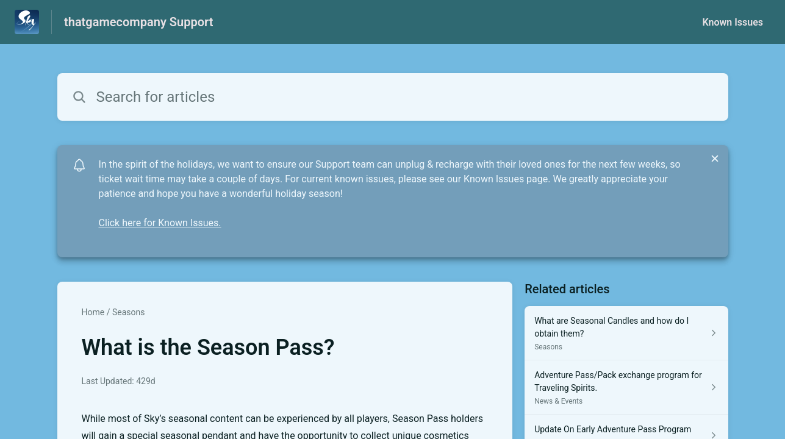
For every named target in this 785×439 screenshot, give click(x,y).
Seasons (128, 312)
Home (93, 312)
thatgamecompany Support (138, 22)
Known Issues (732, 22)
